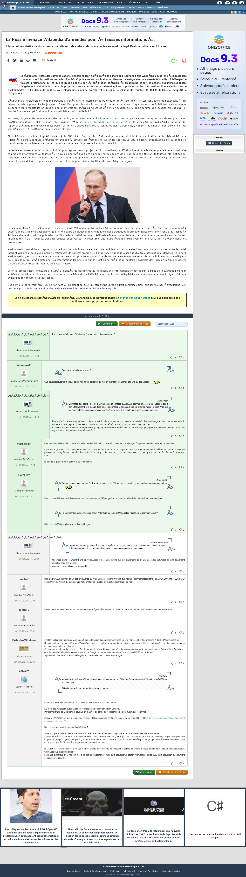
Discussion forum (219, 143)
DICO (162, 12)
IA (58, 8)
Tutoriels (59, 2)
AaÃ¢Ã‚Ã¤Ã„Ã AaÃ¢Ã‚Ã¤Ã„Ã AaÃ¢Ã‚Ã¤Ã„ (35, 341)
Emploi (121, 2)
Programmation (118, 8)
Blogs (81, 2)
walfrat (24, 585)
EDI (106, 8)
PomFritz (24, 481)
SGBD (132, 8)
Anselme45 (24, 371)
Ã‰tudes (134, 2)
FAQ (71, 2)
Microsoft (74, 8)
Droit (147, 2)
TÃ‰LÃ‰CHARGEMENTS (112, 12)
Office (141, 8)
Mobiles (151, 8)
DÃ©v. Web (95, 8)
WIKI (154, 12)
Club (157, 2)
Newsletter (105, 2)
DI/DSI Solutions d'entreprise (31, 8)
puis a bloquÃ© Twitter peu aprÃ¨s (107, 124)
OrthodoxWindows (24, 646)
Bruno (36, 55)
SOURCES (131, 12)
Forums (45, 2)
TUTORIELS (60, 12)
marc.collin (24, 450)
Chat (91, 2)
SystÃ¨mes (163, 8)
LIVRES (94, 12)
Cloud (51, 8)
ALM (65, 8)
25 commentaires (53, 55)
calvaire (24, 677)
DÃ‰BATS (144, 12)
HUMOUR (172, 12)
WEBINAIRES (81, 12)
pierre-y (24, 616)
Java (85, 8)
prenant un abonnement (135, 300)
